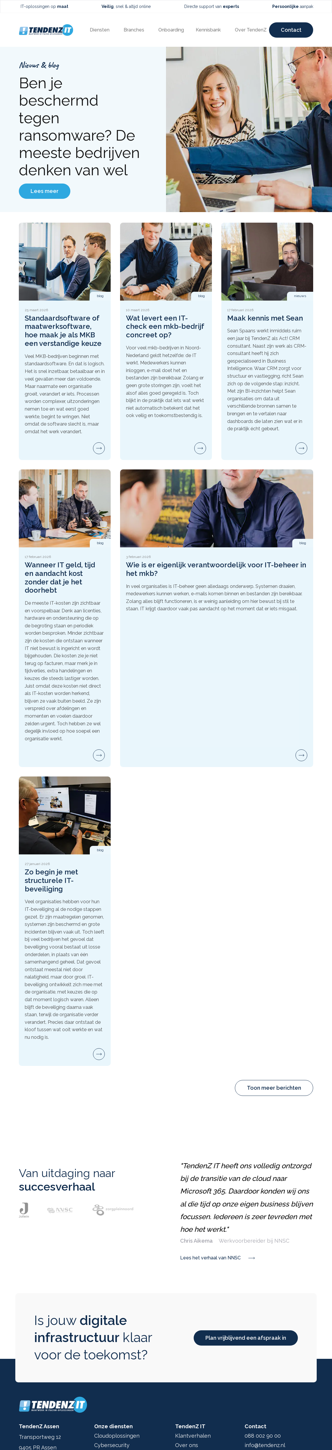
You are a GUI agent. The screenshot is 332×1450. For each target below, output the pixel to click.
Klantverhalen (193, 1436)
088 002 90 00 (263, 1436)
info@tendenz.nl (265, 1445)
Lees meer (45, 191)
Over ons (186, 1445)
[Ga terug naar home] (46, 30)
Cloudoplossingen (117, 1436)
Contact (291, 30)
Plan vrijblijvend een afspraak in (245, 1338)
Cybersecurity (112, 1445)
